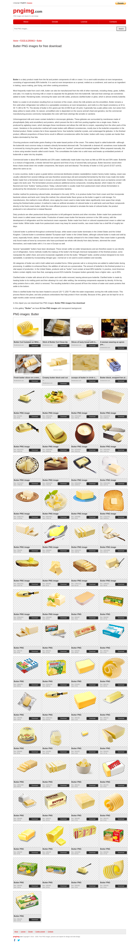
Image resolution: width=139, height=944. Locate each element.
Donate (55, 22)
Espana (29, 3)
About (25, 22)
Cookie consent (40, 931)
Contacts (113, 22)
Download (35, 345)
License (84, 22)
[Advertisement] (31, 63)
